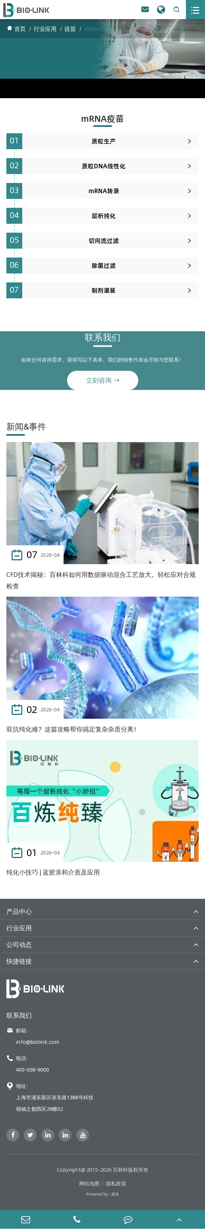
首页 (20, 29)
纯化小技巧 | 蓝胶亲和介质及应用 (53, 872)
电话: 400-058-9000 (27, 1063)
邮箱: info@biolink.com (32, 1036)
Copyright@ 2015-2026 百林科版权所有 (102, 1169)
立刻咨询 (102, 382)
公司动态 (19, 944)
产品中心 (19, 911)
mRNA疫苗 (98, 29)
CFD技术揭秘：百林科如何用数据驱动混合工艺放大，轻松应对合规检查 (101, 580)
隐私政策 (116, 1183)
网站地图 (89, 1183)
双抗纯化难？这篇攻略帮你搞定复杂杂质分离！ (73, 729)
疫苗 (70, 29)
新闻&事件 (26, 427)
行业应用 (45, 29)
